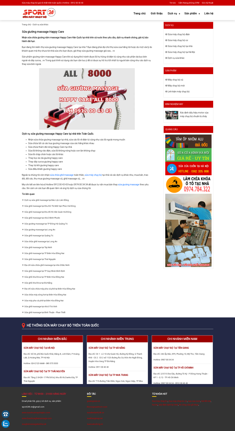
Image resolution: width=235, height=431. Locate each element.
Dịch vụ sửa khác (40, 24)
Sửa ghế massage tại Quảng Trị (38, 235)
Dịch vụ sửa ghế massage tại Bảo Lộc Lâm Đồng (46, 200)
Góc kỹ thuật (207, 3)
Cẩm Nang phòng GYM (188, 3)
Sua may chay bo (160, 401)
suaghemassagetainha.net (34, 424)
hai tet (155, 405)
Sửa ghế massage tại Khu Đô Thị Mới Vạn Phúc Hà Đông (50, 206)
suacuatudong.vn (95, 424)
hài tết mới (206, 401)
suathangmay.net (95, 418)
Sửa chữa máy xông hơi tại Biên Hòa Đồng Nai (45, 294)
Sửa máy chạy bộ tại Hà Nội (181, 52)
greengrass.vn (93, 401)
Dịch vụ (172, 13)
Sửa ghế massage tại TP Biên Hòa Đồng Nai (44, 253)
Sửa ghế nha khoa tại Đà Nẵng (38, 283)
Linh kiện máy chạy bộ (179, 91)
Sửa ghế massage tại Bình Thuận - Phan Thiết (44, 312)
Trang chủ (140, 13)
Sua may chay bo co (178, 401)
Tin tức (173, 3)
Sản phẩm (190, 13)
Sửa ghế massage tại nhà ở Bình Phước (42, 218)
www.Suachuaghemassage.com (37, 418)
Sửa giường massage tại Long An (39, 229)
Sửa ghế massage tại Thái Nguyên (40, 259)
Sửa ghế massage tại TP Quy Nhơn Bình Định (44, 271)
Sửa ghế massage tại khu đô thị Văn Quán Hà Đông (47, 212)
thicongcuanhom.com (97, 407)
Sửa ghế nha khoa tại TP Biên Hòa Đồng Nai (44, 277)
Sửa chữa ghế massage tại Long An (40, 241)
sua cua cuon (194, 401)
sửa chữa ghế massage (62, 175)
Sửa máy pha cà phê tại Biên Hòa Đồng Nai (43, 300)
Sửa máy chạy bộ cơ (178, 40)
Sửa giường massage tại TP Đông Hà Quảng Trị (45, 224)
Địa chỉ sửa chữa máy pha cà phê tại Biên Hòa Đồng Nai (49, 289)
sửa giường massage (128, 184)
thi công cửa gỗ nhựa (188, 405)
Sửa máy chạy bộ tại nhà (180, 46)
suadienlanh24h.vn (95, 412)
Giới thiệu (157, 13)
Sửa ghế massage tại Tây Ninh (38, 247)
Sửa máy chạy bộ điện (179, 34)
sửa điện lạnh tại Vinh (168, 405)
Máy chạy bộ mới (176, 85)
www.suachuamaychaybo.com (36, 412)
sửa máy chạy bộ (93, 175)
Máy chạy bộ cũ (175, 79)
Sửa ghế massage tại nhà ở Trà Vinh (40, 306)
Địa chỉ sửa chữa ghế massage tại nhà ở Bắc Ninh (47, 265)
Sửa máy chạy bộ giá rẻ (32, 3)
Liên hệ (208, 13)
